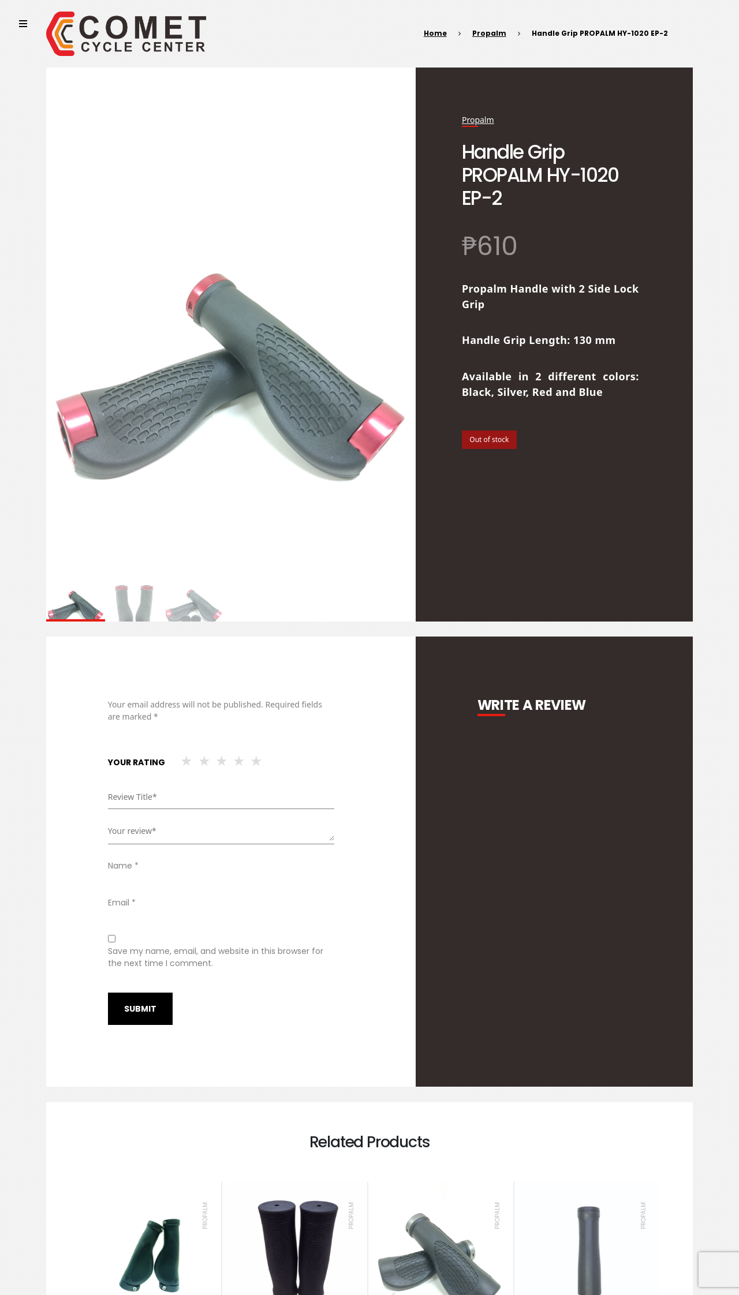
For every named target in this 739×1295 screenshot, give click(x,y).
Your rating (136, 762)
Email (122, 902)
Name (123, 865)
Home (435, 33)
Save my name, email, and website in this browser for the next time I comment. (215, 957)
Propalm (489, 33)
